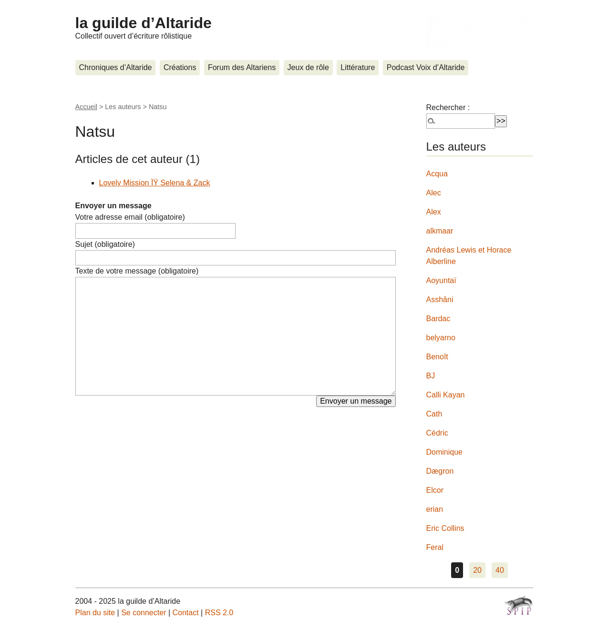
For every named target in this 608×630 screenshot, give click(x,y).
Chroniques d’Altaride (115, 67)
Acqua (437, 174)
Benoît (437, 357)
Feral (434, 547)
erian (434, 509)
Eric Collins (445, 528)
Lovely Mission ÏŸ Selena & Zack (154, 183)
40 (499, 570)
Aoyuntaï (441, 280)
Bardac (438, 319)
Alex (433, 212)
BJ (430, 376)
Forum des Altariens (242, 67)
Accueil (86, 107)
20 (477, 570)
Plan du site (95, 613)
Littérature (357, 67)
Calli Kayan (445, 395)
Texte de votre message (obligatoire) (137, 271)
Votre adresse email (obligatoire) (130, 217)
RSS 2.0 (219, 613)
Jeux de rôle (308, 67)
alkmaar (439, 231)
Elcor (434, 490)
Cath (434, 414)
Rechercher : (448, 107)
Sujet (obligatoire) (105, 244)
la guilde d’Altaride (143, 22)
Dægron (440, 471)
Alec (433, 193)
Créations (180, 67)
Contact (185, 613)
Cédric (437, 433)
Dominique (444, 452)
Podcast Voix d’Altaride (426, 67)
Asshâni (439, 299)
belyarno (440, 338)
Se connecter (143, 613)
